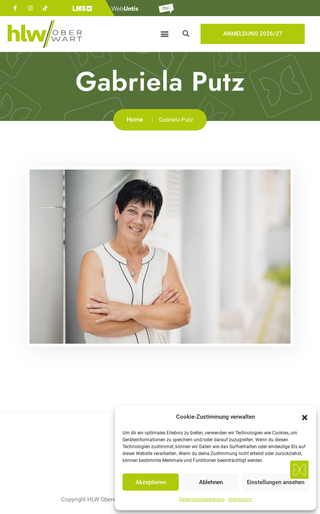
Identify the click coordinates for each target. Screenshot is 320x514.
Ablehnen (211, 482)
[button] (305, 417)
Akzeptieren (151, 482)
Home (135, 119)
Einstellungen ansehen (275, 482)
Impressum (240, 499)
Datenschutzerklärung (202, 499)
